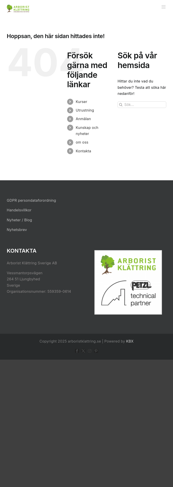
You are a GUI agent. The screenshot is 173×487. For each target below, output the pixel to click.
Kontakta (83, 151)
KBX (130, 341)
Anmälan (83, 119)
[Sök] (121, 104)
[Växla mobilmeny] (164, 7)
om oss (82, 142)
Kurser (81, 101)
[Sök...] (142, 104)
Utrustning (85, 110)
